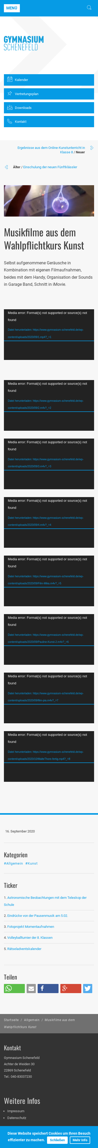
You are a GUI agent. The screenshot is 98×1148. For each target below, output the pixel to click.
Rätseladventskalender (24, 949)
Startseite (11, 1020)
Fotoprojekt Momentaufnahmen (30, 927)
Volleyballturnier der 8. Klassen (30, 938)
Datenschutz (16, 1118)
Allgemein (31, 1020)
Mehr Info (80, 1140)
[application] (49, 334)
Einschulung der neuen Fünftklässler (50, 167)
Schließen (57, 1140)
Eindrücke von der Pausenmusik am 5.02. (37, 916)
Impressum (15, 1111)
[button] (14, 988)
